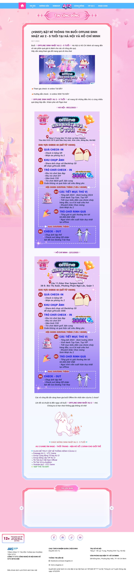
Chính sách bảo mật (30, 570)
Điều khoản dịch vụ (14, 570)
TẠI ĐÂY (59, 89)
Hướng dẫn (44, 6)
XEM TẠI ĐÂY (63, 94)
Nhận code (102, 6)
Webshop (56, 6)
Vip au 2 (91, 6)
